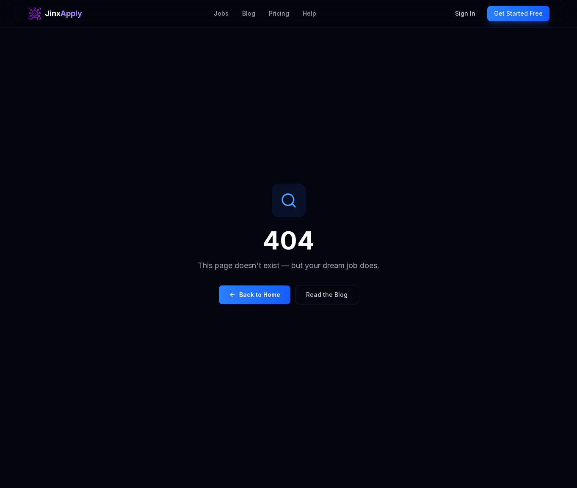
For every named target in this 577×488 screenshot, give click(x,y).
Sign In (465, 13)
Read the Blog (327, 294)
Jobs (221, 13)
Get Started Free (518, 13)
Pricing (279, 13)
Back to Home (254, 294)
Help (309, 13)
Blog (248, 13)
